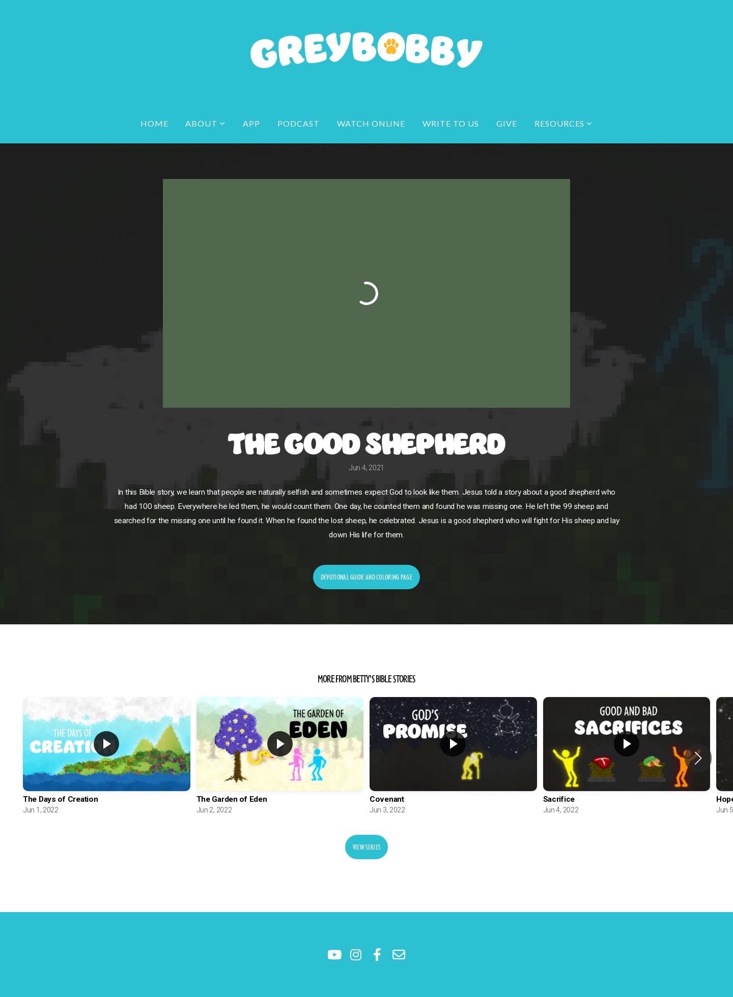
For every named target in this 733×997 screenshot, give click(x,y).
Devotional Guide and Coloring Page (366, 577)
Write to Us (450, 123)
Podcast (298, 123)
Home (154, 123)
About (205, 123)
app (251, 123)
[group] (106, 758)
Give (506, 123)
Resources (563, 123)
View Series (366, 847)
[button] (698, 758)
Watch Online (371, 123)
